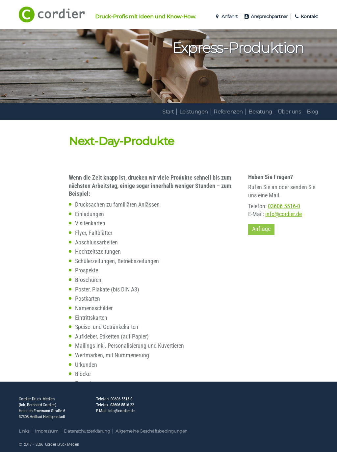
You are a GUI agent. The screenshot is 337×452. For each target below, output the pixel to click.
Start (168, 112)
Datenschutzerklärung (87, 431)
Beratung (260, 112)
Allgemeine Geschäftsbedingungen (152, 431)
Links (24, 431)
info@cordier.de (283, 214)
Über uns (289, 112)
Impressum (46, 431)
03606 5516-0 (284, 206)
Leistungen (193, 112)
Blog (312, 112)
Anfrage (261, 229)
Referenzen (228, 112)
